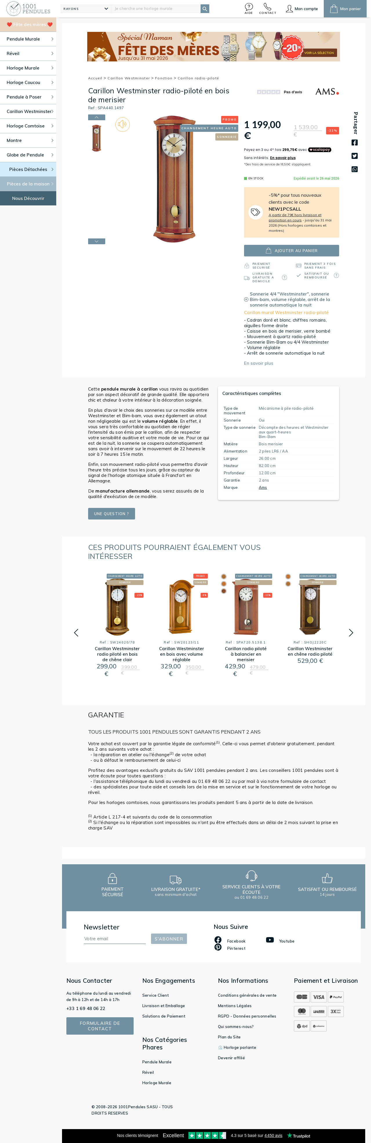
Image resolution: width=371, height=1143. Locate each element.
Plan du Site (229, 1037)
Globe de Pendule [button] (30, 155)
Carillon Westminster (131, 78)
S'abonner (169, 939)
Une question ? (111, 513)
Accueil (97, 78)
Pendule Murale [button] (30, 39)
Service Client (155, 995)
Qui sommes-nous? (236, 1026)
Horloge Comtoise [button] (30, 126)
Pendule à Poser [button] (30, 97)
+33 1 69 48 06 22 (86, 1008)
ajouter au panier (291, 250)
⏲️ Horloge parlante (237, 1047)
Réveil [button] (30, 53)
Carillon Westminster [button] (30, 111)
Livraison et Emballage (163, 1005)
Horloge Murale (157, 1082)
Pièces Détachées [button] (31, 169)
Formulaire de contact (100, 1025)
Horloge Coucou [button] (30, 82)
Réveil (148, 1072)
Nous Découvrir (28, 198)
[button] (249, 8)
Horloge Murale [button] (30, 68)
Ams (263, 487)
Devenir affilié (231, 1058)
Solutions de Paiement (163, 1016)
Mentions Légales (235, 1005)
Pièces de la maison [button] (30, 184)
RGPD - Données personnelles (247, 1016)
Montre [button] (30, 140)
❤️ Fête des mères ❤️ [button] (30, 24)
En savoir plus (258, 363)
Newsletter (102, 927)
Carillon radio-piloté (198, 78)
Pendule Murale (157, 1062)
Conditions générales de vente (247, 995)
